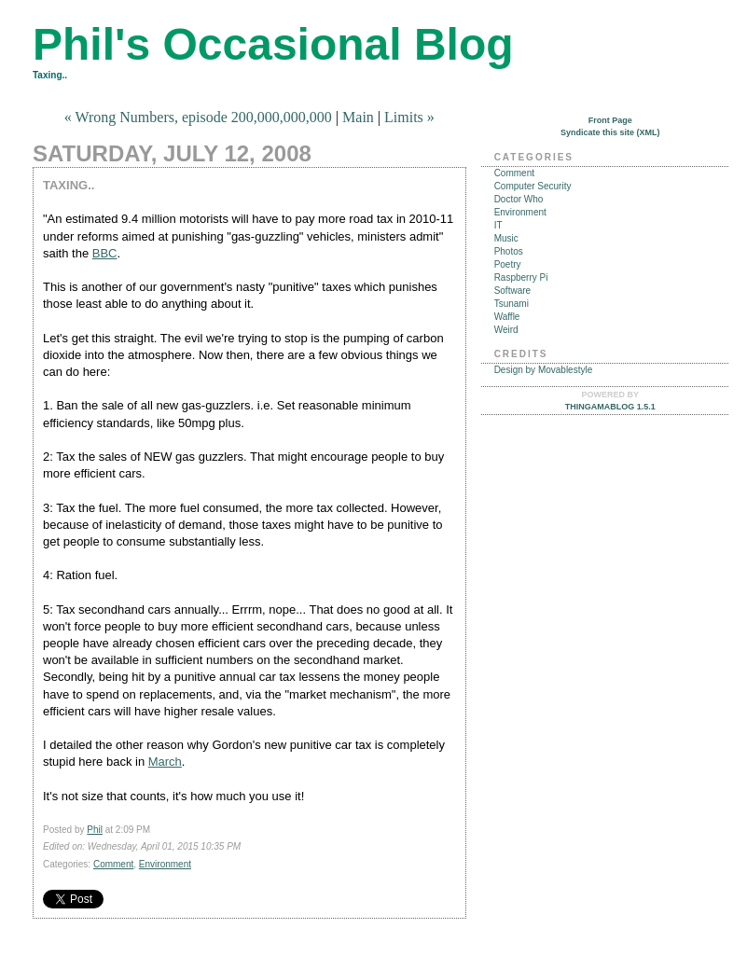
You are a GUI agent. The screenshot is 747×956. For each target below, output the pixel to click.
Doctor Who (519, 199)
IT (498, 225)
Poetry (507, 264)
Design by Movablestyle (543, 370)
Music (506, 238)
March (165, 762)
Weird (506, 330)
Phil (95, 829)
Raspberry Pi (521, 277)
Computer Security (533, 186)
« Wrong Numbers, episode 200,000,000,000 (198, 117)
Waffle (507, 317)
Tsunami (511, 303)
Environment (165, 864)
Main (358, 117)
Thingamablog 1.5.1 (610, 406)
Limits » (409, 117)
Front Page (610, 120)
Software (512, 290)
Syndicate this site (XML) (610, 132)
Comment (113, 864)
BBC (105, 253)
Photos (508, 251)
